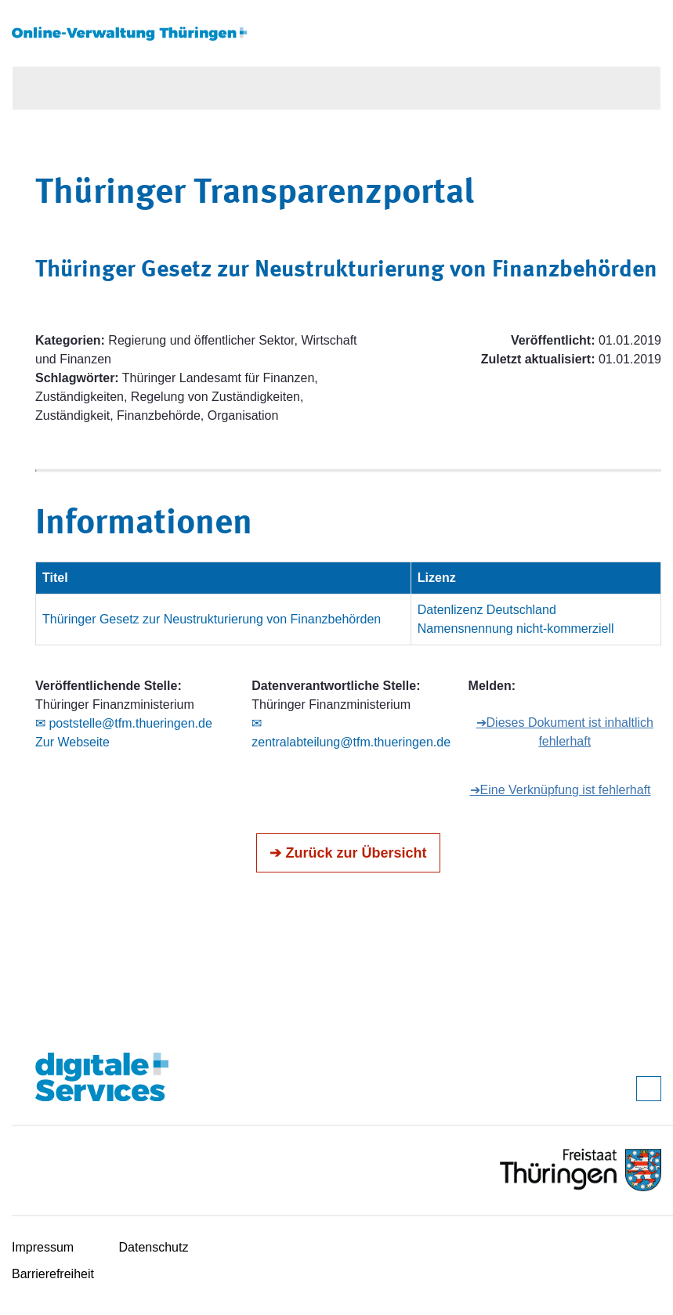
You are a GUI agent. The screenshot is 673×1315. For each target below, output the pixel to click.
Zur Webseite (72, 742)
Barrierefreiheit (53, 1274)
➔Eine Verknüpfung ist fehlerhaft (560, 790)
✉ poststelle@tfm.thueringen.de (123, 723)
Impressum (43, 1247)
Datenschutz (154, 1247)
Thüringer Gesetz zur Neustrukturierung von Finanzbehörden (211, 619)
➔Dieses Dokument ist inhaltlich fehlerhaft (564, 732)
